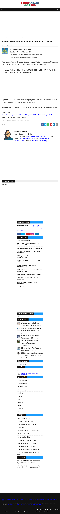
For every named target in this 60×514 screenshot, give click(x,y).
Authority (14, 120)
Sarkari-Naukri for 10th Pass (27, 446)
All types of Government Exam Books (29, 373)
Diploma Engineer (23, 390)
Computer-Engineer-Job (25, 421)
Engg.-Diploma (20, 120)
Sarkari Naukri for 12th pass (27, 443)
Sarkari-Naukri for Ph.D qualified (28, 450)
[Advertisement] (30, 24)
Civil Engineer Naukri (24, 418)
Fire (25, 120)
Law (19, 399)
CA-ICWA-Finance (23, 387)
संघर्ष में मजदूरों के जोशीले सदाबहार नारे (35, 461)
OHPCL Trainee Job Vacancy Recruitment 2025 (30, 274)
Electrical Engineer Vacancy (27, 424)
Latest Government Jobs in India (38, 136)
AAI (5, 120)
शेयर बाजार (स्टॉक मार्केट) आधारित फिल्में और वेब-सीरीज (36, 466)
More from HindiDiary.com (22, 467)
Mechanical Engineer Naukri (27, 440)
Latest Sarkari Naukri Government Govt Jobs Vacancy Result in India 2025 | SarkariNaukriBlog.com (30, 511)
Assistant (9, 120)
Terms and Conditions (28, 499)
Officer (20, 406)
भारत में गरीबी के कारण (34, 464)
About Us (7, 499)
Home (3, 37)
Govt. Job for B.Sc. (24, 437)
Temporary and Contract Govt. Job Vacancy (28, 453)
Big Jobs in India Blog (39, 141)
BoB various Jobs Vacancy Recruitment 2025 (29, 248)
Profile (51, 499)
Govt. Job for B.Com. (25, 434)
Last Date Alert (23, 374)
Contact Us (41, 499)
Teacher (20, 409)
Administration (23, 380)
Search (36, 499)
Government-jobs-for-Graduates (28, 431)
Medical (20, 402)
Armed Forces (22, 384)
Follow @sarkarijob (34, 225)
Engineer (21, 393)
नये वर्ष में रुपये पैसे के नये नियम (23, 460)
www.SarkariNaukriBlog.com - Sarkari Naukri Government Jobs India (24, 504)
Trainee (20, 412)
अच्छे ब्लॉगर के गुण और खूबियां (22, 466)
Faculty (20, 396)
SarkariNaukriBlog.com (27, 138)
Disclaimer (12, 499)
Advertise (47, 499)
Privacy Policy (19, 499)
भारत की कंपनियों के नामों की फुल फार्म (23, 463)
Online (6, 37)
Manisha (4, 45)
